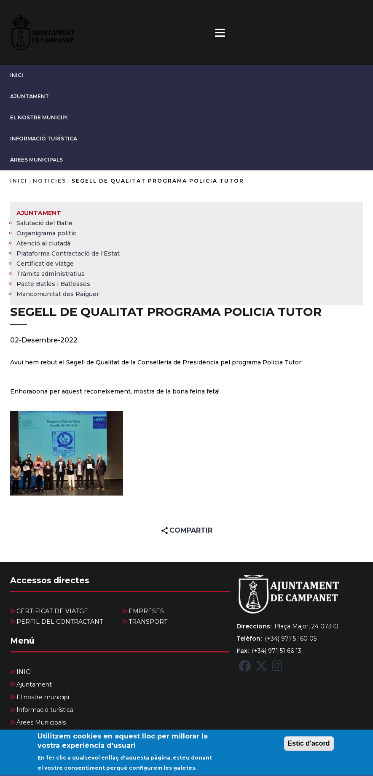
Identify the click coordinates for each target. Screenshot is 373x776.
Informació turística (43, 138)
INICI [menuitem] (24, 672)
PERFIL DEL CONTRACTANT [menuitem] (59, 622)
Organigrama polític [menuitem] (46, 233)
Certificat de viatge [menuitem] (45, 263)
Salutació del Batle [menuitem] (44, 223)
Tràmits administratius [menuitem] (50, 274)
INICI (16, 75)
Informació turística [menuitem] (44, 710)
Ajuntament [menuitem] (38, 213)
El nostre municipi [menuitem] (42, 697)
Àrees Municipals (36, 159)
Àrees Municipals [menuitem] (41, 722)
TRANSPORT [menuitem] (148, 622)
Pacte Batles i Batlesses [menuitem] (53, 284)
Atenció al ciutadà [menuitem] (43, 243)
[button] (66, 453)
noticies (49, 181)
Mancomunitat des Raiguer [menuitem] (57, 294)
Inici (18, 181)
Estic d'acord (309, 748)
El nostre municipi (39, 117)
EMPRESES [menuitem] (146, 611)
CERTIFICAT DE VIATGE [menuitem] (52, 611)
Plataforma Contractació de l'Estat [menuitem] (68, 253)
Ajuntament (29, 96)
